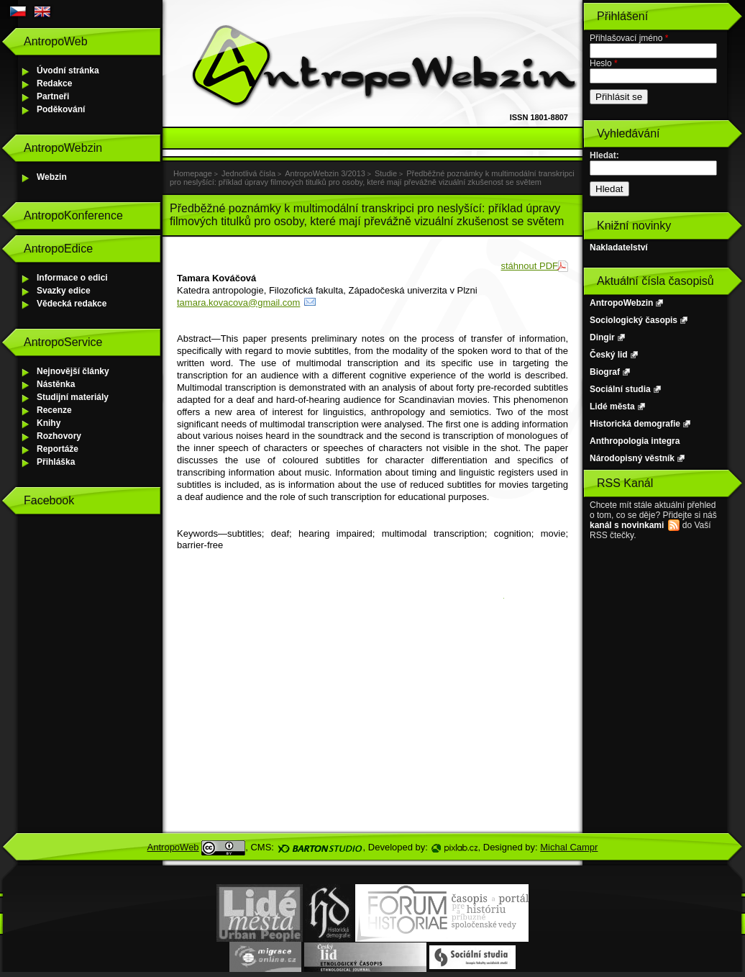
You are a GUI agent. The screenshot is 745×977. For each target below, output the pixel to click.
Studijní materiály (73, 397)
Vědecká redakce (71, 304)
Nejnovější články (73, 371)
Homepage (192, 173)
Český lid (609, 355)
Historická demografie (635, 424)
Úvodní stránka (68, 70)
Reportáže (57, 449)
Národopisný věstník (632, 458)
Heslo (604, 63)
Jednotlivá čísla (248, 173)
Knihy (48, 423)
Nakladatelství (619, 247)
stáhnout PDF (530, 265)
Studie (386, 173)
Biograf (605, 372)
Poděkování (61, 109)
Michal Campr (569, 847)
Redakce (54, 83)
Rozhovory (59, 436)
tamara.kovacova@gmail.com (238, 302)
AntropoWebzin (621, 303)
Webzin (52, 177)
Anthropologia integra (635, 441)
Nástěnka (56, 384)
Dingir (602, 337)
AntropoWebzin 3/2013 (325, 173)
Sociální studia (620, 389)
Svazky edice (64, 291)
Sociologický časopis (633, 320)
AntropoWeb (173, 847)
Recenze (54, 410)
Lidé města (612, 406)
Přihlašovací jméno (629, 38)
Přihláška (56, 462)
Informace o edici (72, 278)
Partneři (53, 96)
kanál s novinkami (627, 525)
